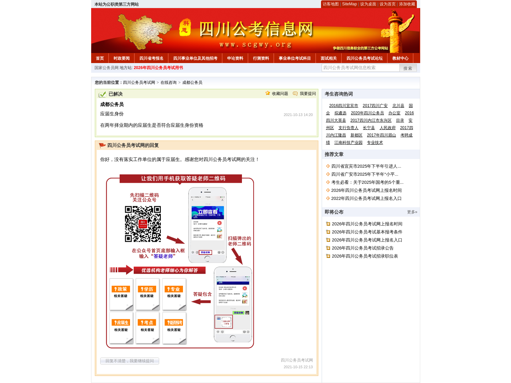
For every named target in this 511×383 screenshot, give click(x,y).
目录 (400, 120)
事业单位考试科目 (295, 58)
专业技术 (375, 142)
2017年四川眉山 (381, 135)
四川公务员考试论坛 (364, 58)
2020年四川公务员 (367, 113)
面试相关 (329, 58)
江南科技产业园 (348, 142)
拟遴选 (340, 113)
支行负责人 (348, 127)
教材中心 (400, 58)
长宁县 (369, 127)
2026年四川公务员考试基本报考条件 (367, 231)
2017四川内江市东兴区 (371, 120)
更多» (412, 212)
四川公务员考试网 (139, 82)
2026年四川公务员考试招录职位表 (365, 256)
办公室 (394, 113)
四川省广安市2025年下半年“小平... (364, 174)
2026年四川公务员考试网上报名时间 (366, 190)
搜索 (408, 68)
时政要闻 (122, 58)
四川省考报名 (151, 58)
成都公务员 (192, 82)
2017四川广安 (375, 105)
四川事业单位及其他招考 (195, 58)
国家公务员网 (106, 67)
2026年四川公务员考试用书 (158, 67)
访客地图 (331, 4)
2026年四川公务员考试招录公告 (363, 248)
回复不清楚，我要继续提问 (130, 361)
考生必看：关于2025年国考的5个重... (367, 182)
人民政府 (388, 127)
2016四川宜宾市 (344, 105)
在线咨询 (169, 82)
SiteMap (349, 4)
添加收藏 (407, 4)
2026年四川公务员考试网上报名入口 (367, 239)
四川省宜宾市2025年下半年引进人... (366, 166)
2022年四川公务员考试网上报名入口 (366, 198)
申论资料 (235, 58)
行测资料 (261, 58)
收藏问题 (280, 93)
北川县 (398, 105)
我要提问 (308, 93)
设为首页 (388, 4)
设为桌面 (368, 4)
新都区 (356, 135)
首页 (100, 58)
